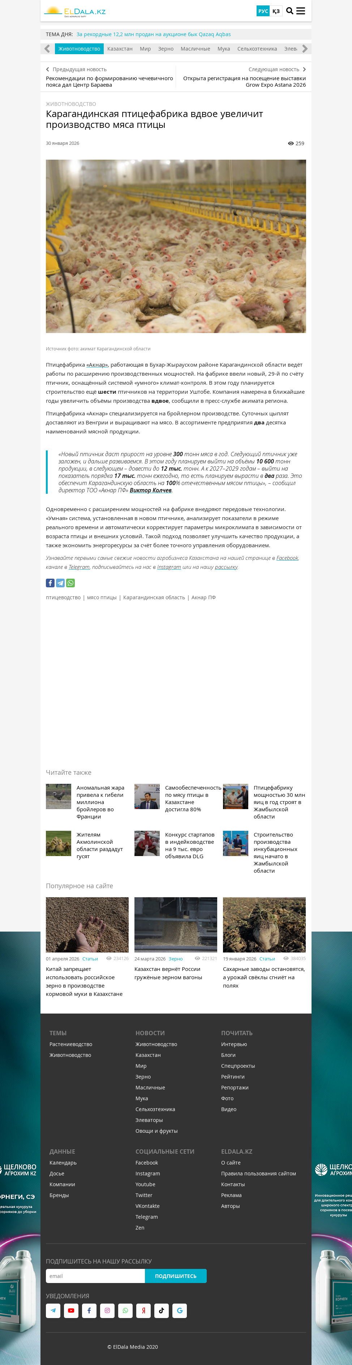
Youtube (145, 1184)
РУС (263, 11)
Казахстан (120, 48)
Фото (227, 1098)
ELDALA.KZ (236, 1152)
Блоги (228, 1054)
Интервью (234, 1044)
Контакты (233, 1184)
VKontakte (148, 1205)
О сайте (231, 1162)
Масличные (195, 48)
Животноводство (79, 48)
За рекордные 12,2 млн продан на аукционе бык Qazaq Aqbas (154, 34)
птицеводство (63, 597)
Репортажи (235, 1087)
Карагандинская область (154, 597)
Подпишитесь (176, 1276)
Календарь (63, 1162)
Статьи (90, 958)
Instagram (169, 566)
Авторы (230, 1205)
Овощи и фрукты (157, 1130)
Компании (62, 1184)
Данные (62, 1152)
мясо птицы (102, 597)
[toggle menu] (300, 11)
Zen (140, 1227)
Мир (145, 48)
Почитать (237, 1033)
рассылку (226, 566)
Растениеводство (71, 1044)
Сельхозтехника (257, 48)
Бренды (59, 1195)
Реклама (231, 1195)
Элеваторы (149, 1119)
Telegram (79, 566)
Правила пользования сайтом (258, 1173)
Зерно (165, 48)
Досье (57, 1173)
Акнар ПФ (204, 597)
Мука (224, 48)
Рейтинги (233, 1076)
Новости (150, 1033)
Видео (228, 1109)
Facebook (287, 557)
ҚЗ (276, 11)
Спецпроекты (238, 1065)
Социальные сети (165, 1152)
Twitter (144, 1195)
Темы (58, 1033)
